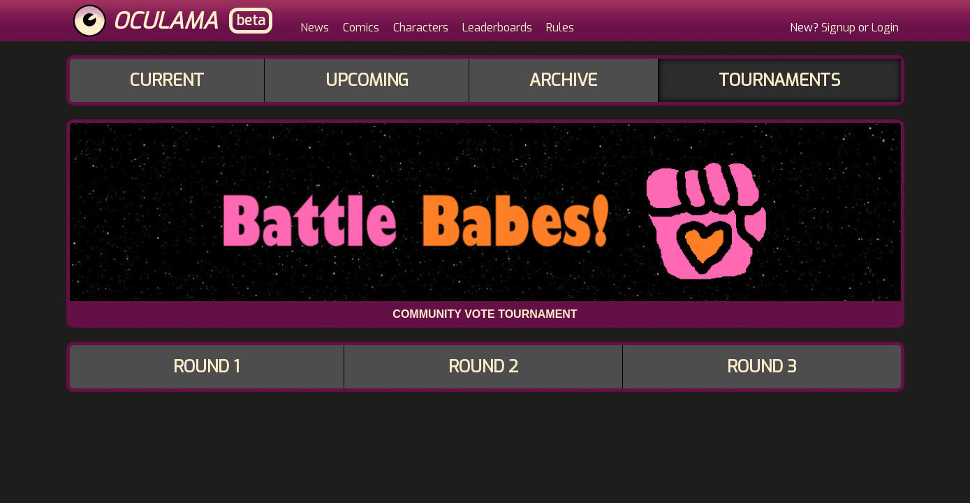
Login (885, 27)
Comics (361, 27)
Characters (420, 27)
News (314, 27)
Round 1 (206, 367)
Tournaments (779, 80)
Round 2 (483, 367)
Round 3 (762, 367)
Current (167, 80)
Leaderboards (497, 27)
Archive (563, 80)
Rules (560, 27)
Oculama (165, 21)
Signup (838, 27)
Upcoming (367, 80)
